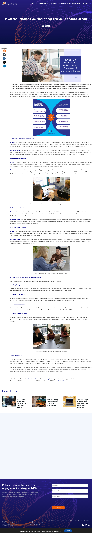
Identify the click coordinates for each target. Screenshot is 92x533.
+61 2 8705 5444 (8, 522)
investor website (33, 379)
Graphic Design (66, 3)
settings (60, 531)
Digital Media (76, 3)
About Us (34, 3)
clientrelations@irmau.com (66, 381)
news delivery (45, 379)
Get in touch (85, 3)
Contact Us (87, 520)
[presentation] (60, 502)
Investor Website (44, 3)
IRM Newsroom (55, 3)
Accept (68, 530)
